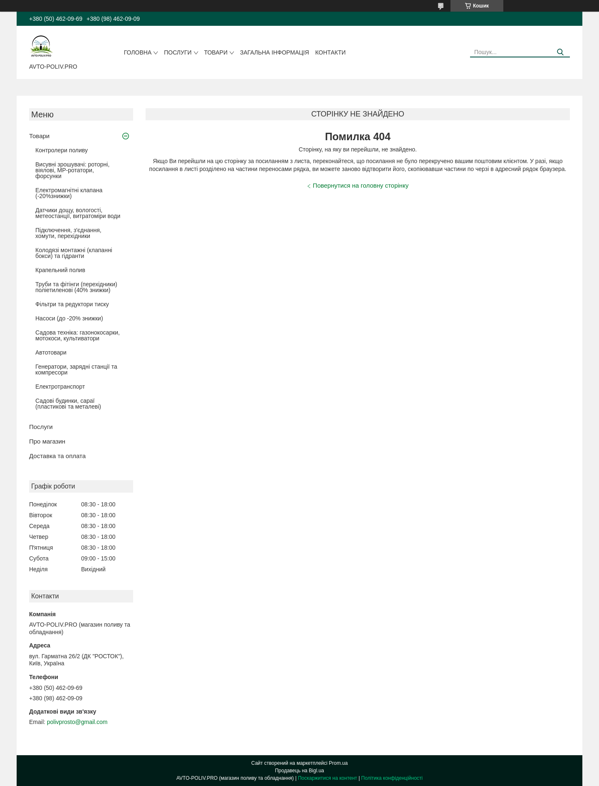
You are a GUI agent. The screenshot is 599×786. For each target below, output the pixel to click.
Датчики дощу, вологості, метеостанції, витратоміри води (77, 213)
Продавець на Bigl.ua (299, 771)
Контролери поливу (61, 150)
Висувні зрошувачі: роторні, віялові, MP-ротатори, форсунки (72, 170)
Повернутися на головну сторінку (360, 185)
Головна (137, 52)
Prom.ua (338, 763)
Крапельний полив (60, 270)
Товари (216, 52)
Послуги (177, 52)
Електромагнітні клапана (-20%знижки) (68, 193)
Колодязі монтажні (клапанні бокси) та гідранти (73, 253)
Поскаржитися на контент (327, 778)
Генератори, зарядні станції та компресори (76, 369)
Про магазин (47, 441)
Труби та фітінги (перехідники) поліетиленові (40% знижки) (76, 287)
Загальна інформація (274, 52)
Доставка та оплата (57, 455)
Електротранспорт (60, 386)
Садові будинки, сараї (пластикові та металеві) (68, 403)
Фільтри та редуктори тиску (72, 304)
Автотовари (51, 352)
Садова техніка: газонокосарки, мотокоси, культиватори (77, 335)
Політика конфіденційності (392, 778)
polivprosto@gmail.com (77, 722)
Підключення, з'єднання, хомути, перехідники (68, 233)
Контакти (330, 52)
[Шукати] (560, 52)
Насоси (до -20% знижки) (69, 318)
